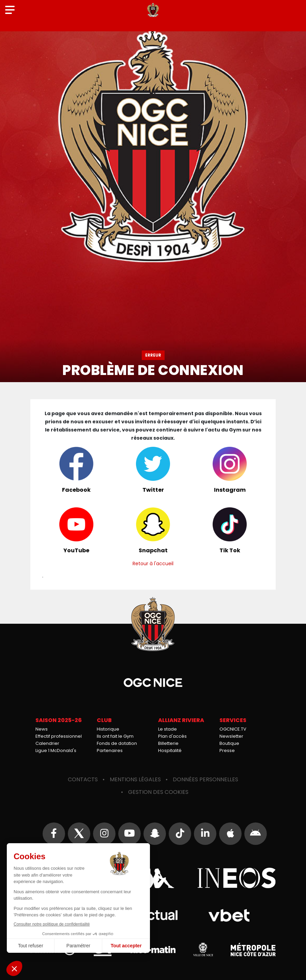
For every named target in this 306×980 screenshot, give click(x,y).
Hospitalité (170, 750)
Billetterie (168, 743)
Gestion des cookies (158, 792)
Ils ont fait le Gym (115, 736)
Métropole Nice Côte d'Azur (253, 949)
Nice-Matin (153, 949)
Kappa (153, 878)
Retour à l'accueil (153, 563)
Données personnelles (205, 779)
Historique (108, 729)
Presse (227, 750)
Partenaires (110, 750)
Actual (153, 915)
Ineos (236, 878)
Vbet (228, 915)
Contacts (83, 779)
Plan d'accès (172, 736)
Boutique (229, 743)
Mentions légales (135, 779)
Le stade (167, 729)
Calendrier (47, 743)
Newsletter (231, 736)
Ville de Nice (203, 949)
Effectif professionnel (58, 736)
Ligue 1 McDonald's (55, 750)
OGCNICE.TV (232, 729)
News (41, 729)
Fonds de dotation (117, 743)
